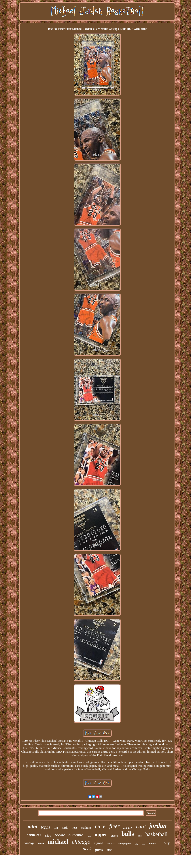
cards (64, 827)
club (140, 835)
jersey (164, 842)
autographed (124, 843)
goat (143, 844)
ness (74, 827)
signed (98, 843)
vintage (29, 843)
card (140, 826)
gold (56, 828)
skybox (111, 843)
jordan (158, 825)
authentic (76, 835)
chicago (81, 841)
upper (101, 834)
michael (58, 841)
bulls (128, 834)
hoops (152, 844)
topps (45, 827)
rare (100, 827)
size (48, 835)
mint (32, 826)
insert (88, 836)
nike (136, 844)
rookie (60, 835)
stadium (86, 827)
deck (87, 848)
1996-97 (34, 835)
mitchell (127, 827)
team (41, 843)
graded (114, 835)
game (99, 849)
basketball (156, 834)
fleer (114, 826)
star (109, 849)
